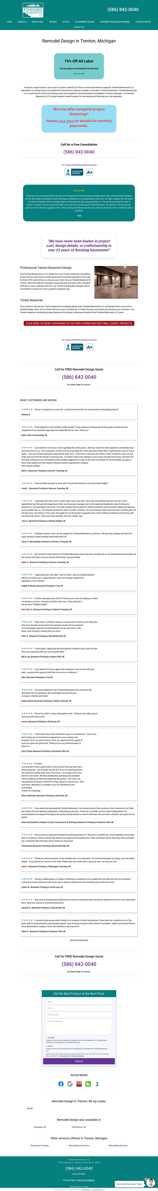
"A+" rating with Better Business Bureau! (79, 161)
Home (9, 22)
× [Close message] (142, 1182)
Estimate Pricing (143, 22)
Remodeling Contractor (79, 1141)
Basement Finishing (39, 1141)
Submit (79, 1057)
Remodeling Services (118, 1141)
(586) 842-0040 (123, 9)
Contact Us (79, 27)
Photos (66, 22)
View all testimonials (79, 936)
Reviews (53, 22)
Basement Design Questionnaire (115, 22)
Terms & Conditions (78, 1052)
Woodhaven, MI (79, 1123)
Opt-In (50, 1042)
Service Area (37, 22)
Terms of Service (97, 1185)
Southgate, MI (40, 1123)
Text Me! (51, 1034)
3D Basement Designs (84, 22)
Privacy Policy (64, 1052)
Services (23, 23)
